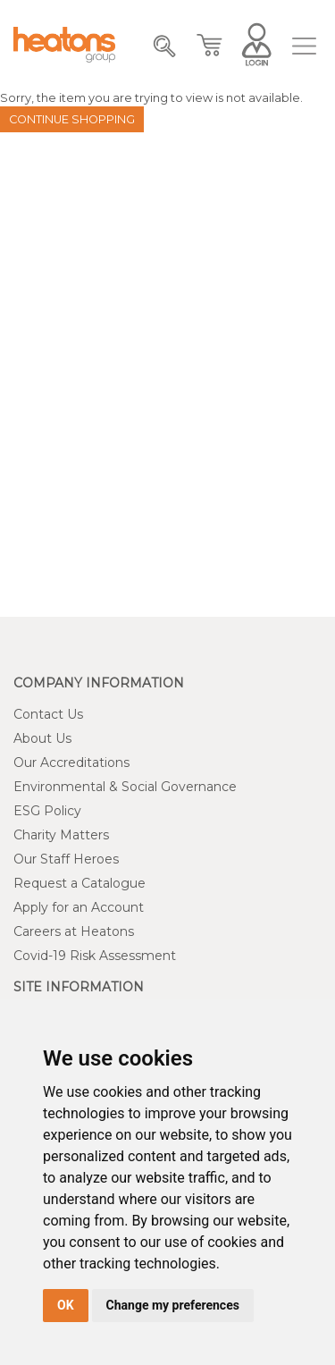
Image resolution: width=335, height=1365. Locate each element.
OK (65, 1305)
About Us (42, 738)
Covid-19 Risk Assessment (94, 956)
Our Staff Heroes (66, 859)
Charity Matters (61, 835)
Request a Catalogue (79, 883)
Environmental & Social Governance (125, 787)
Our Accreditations (71, 762)
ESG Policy (47, 811)
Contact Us (48, 714)
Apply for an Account (78, 907)
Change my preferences (172, 1305)
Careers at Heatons (73, 931)
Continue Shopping (72, 119)
